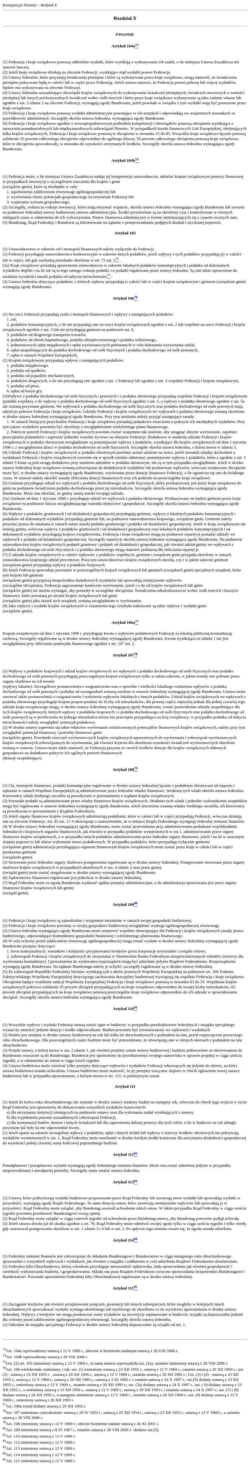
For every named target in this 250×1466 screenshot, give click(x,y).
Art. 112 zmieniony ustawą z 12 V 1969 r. (39, 1442)
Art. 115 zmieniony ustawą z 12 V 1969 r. (39, 1460)
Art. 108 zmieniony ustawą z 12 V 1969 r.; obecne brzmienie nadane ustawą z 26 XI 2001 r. (81, 1423)
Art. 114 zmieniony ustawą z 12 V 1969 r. (39, 1454)
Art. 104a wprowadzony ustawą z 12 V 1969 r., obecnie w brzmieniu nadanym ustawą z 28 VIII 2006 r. (90, 1350)
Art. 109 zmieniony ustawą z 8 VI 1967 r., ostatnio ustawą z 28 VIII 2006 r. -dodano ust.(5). (81, 1429)
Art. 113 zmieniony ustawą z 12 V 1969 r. (39, 1448)
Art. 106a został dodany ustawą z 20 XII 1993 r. (44, 1406)
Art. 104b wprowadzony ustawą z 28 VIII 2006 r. (45, 1356)
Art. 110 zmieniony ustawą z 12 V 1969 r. (39, 1436)
